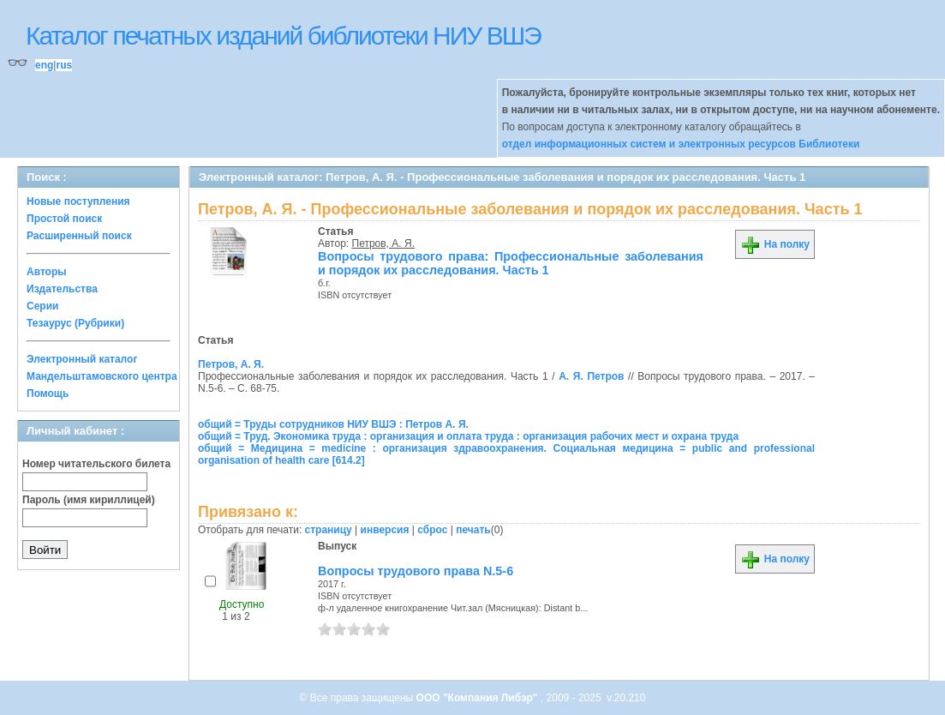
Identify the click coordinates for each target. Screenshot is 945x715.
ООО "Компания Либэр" (478, 698)
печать (473, 530)
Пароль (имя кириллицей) (88, 500)
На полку (775, 244)
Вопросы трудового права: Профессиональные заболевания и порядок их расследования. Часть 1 (510, 263)
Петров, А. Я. (383, 243)
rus (64, 65)
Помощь (48, 394)
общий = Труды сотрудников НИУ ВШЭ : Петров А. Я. (333, 424)
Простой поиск (64, 219)
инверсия (385, 530)
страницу (328, 530)
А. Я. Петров (591, 376)
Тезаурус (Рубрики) (75, 323)
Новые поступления (78, 201)
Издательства (62, 289)
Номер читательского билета (96, 464)
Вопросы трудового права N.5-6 (415, 571)
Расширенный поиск (79, 236)
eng (44, 65)
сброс (432, 530)
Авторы (47, 272)
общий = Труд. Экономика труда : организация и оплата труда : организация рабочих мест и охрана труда (468, 436)
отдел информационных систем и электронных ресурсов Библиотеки (681, 144)
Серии (42, 306)
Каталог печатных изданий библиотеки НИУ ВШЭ (283, 35)
